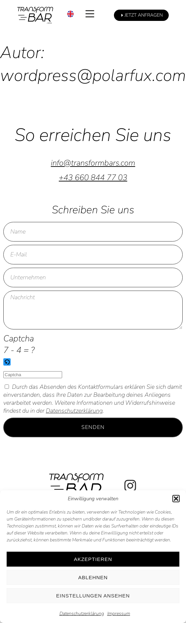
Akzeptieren (93, 559)
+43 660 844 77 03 (93, 177)
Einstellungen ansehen (93, 595)
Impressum (118, 613)
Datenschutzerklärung (81, 613)
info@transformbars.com (93, 163)
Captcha (18, 338)
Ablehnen (93, 577)
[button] (176, 498)
